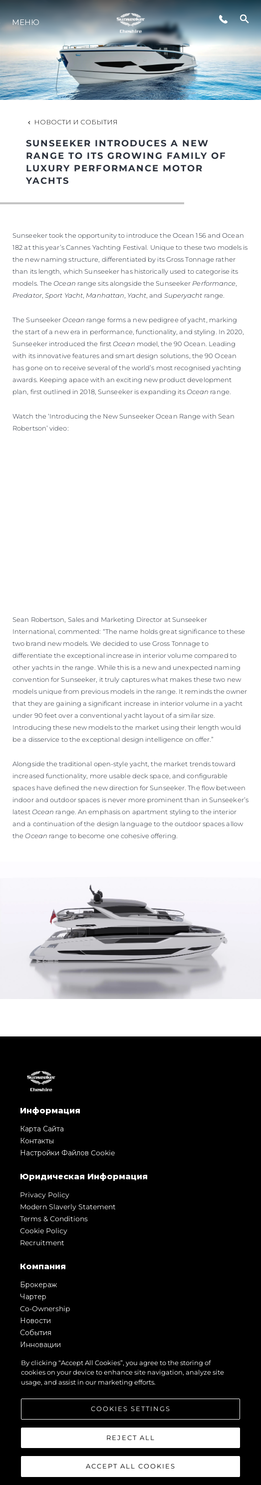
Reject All (130, 1438)
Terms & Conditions (54, 1218)
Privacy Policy (44, 1194)
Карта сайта (42, 1128)
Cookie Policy (43, 1230)
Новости (35, 1320)
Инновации (40, 1344)
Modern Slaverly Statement (68, 1206)
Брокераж (38, 1284)
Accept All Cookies (131, 1467)
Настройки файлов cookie (67, 1152)
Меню (25, 22)
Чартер (33, 1296)
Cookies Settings (131, 1409)
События (35, 1332)
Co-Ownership (45, 1308)
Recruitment (42, 1242)
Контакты (37, 1140)
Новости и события (72, 122)
